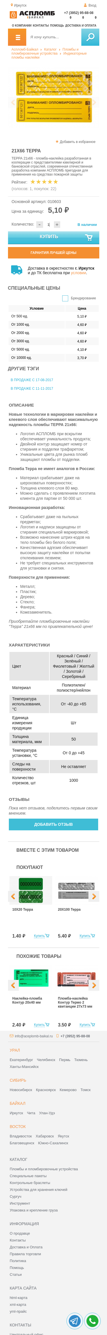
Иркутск (16, 1113)
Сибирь (18, 1080)
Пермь (64, 1060)
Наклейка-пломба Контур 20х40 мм (27, 1000)
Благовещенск (22, 1143)
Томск (85, 1090)
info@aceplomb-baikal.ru (34, 1036)
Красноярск (46, 1090)
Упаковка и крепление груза (34, 1210)
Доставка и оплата (80, 25)
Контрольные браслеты (30, 1183)
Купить (66, 238)
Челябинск (46, 1060)
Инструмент (20, 1203)
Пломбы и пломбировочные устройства (44, 51)
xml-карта (18, 1304)
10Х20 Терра (22, 910)
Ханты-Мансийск (24, 1067)
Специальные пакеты (28, 1176)
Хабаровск (45, 1136)
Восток (18, 1126)
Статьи (16, 1274)
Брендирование (83, 298)
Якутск (63, 1136)
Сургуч (15, 1196)
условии (78, 272)
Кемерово (68, 1090)
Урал (15, 1050)
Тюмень (81, 1060)
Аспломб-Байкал (24, 49)
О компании (22, 25)
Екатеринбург (21, 1060)
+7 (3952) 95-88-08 (78, 13)
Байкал (17, 1103)
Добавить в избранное (78, 142)
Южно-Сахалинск (53, 1143)
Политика (18, 1261)
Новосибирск (21, 1090)
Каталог (50, 49)
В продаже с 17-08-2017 (32, 380)
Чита (31, 1113)
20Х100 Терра (69, 910)
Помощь (57, 25)
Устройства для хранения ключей (38, 1189)
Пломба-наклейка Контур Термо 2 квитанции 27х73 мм (75, 1002)
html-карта (18, 1298)
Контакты (41, 25)
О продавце (20, 1233)
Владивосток (21, 1136)
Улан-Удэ (47, 1113)
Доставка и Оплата (26, 1247)
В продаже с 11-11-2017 (32, 389)
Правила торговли (25, 1254)
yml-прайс (18, 1311)
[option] (53, 97)
